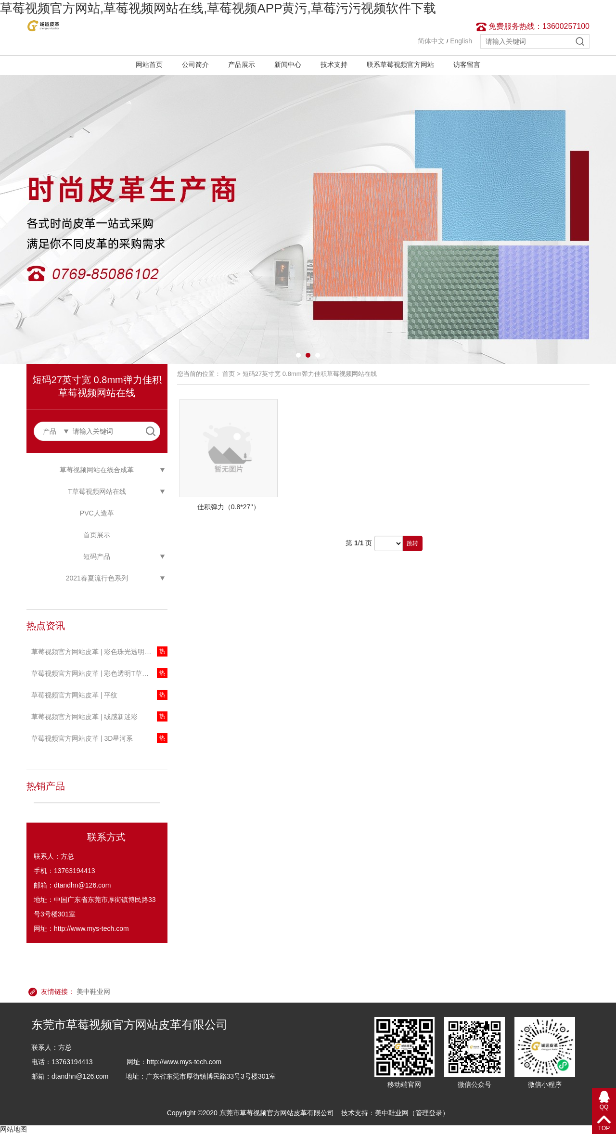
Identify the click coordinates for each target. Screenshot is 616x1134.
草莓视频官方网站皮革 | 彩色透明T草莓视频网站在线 (99, 673)
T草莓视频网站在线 (97, 491)
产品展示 (241, 64)
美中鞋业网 (93, 991)
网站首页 (149, 64)
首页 (228, 373)
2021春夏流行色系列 (97, 578)
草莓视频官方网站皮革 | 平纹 (74, 695)
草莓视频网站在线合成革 (97, 470)
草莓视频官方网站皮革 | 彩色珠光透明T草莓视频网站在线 (99, 652)
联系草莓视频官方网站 (400, 64)
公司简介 (195, 64)
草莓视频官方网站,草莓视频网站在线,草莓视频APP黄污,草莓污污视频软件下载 (218, 8)
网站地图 (13, 1129)
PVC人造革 (97, 513)
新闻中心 (287, 64)
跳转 (412, 543)
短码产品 (96, 556)
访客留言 (466, 64)
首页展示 (96, 535)
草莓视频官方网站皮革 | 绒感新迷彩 (84, 717)
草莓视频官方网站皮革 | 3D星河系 (82, 738)
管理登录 (428, 1113)
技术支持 (334, 64)
